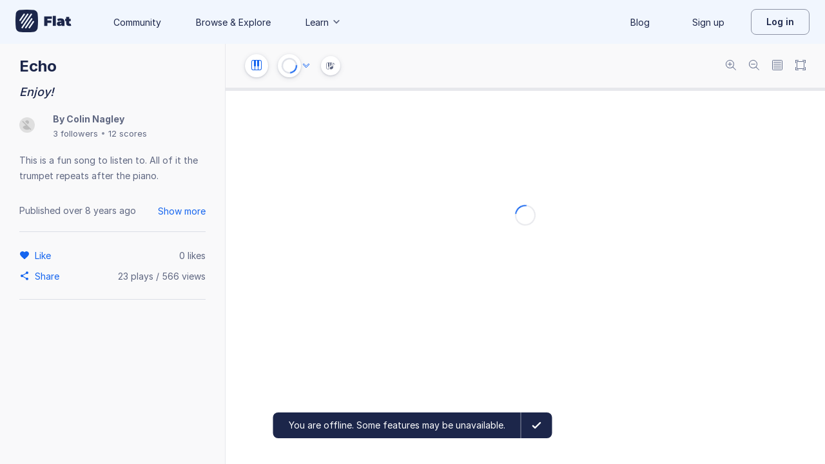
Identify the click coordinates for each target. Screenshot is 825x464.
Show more (182, 211)
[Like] (44, 255)
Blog (640, 22)
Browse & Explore (233, 22)
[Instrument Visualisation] (330, 65)
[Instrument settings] (256, 65)
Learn (324, 22)
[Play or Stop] (289, 65)
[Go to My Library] (43, 22)
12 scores (127, 133)
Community (137, 22)
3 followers (75, 133)
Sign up (708, 22)
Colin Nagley (95, 118)
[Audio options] (306, 65)
